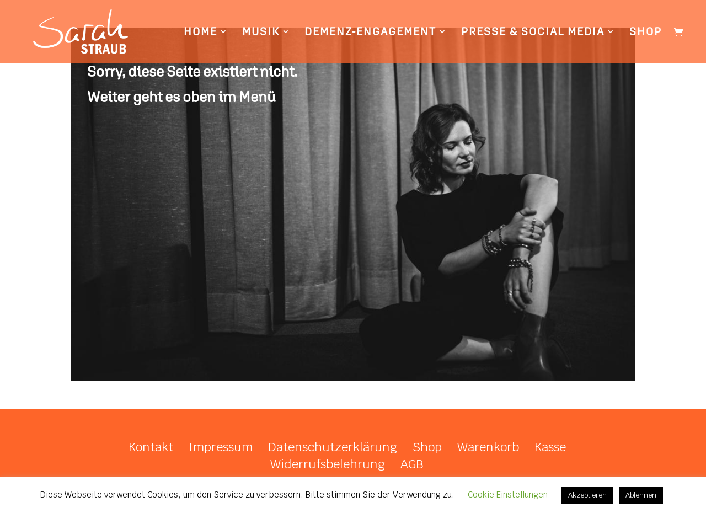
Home (200, 33)
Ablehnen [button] (640, 495)
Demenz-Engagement (370, 33)
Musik (261, 33)
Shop (645, 33)
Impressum (221, 447)
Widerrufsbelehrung (327, 464)
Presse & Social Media (533, 33)
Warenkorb (488, 447)
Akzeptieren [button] (587, 495)
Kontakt (151, 447)
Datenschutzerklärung (332, 447)
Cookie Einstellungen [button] (508, 494)
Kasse (550, 447)
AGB (412, 464)
